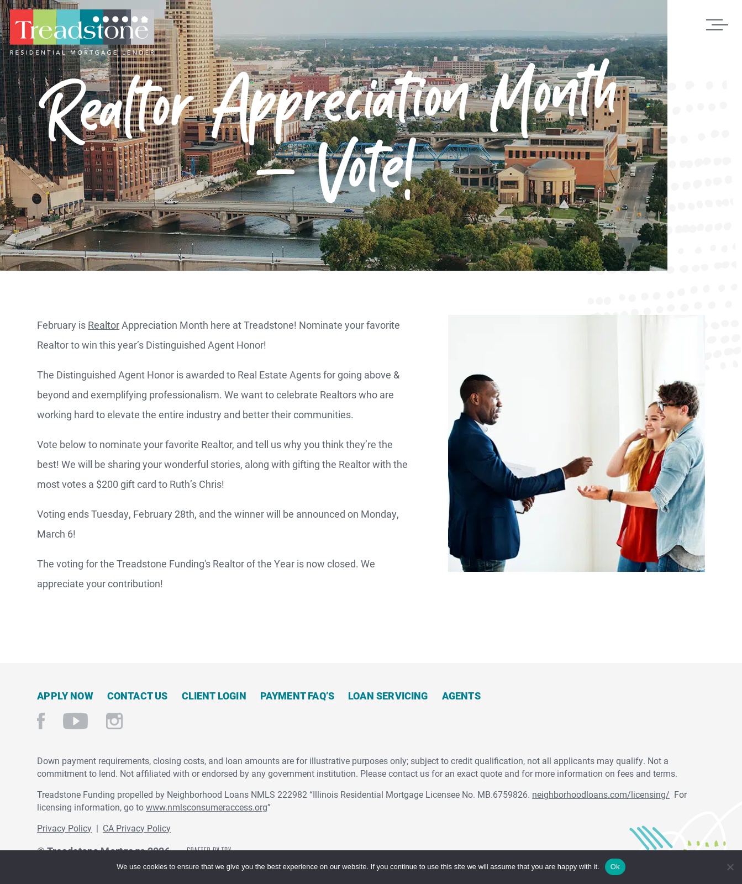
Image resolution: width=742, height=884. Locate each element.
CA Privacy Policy (137, 828)
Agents (461, 695)
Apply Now (65, 695)
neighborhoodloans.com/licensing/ (601, 794)
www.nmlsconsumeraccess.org (206, 807)
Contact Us (137, 695)
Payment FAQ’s (297, 695)
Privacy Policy (64, 828)
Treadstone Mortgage (81, 32)
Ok (615, 866)
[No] (729, 865)
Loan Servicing (388, 695)
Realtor (103, 325)
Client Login (214, 695)
